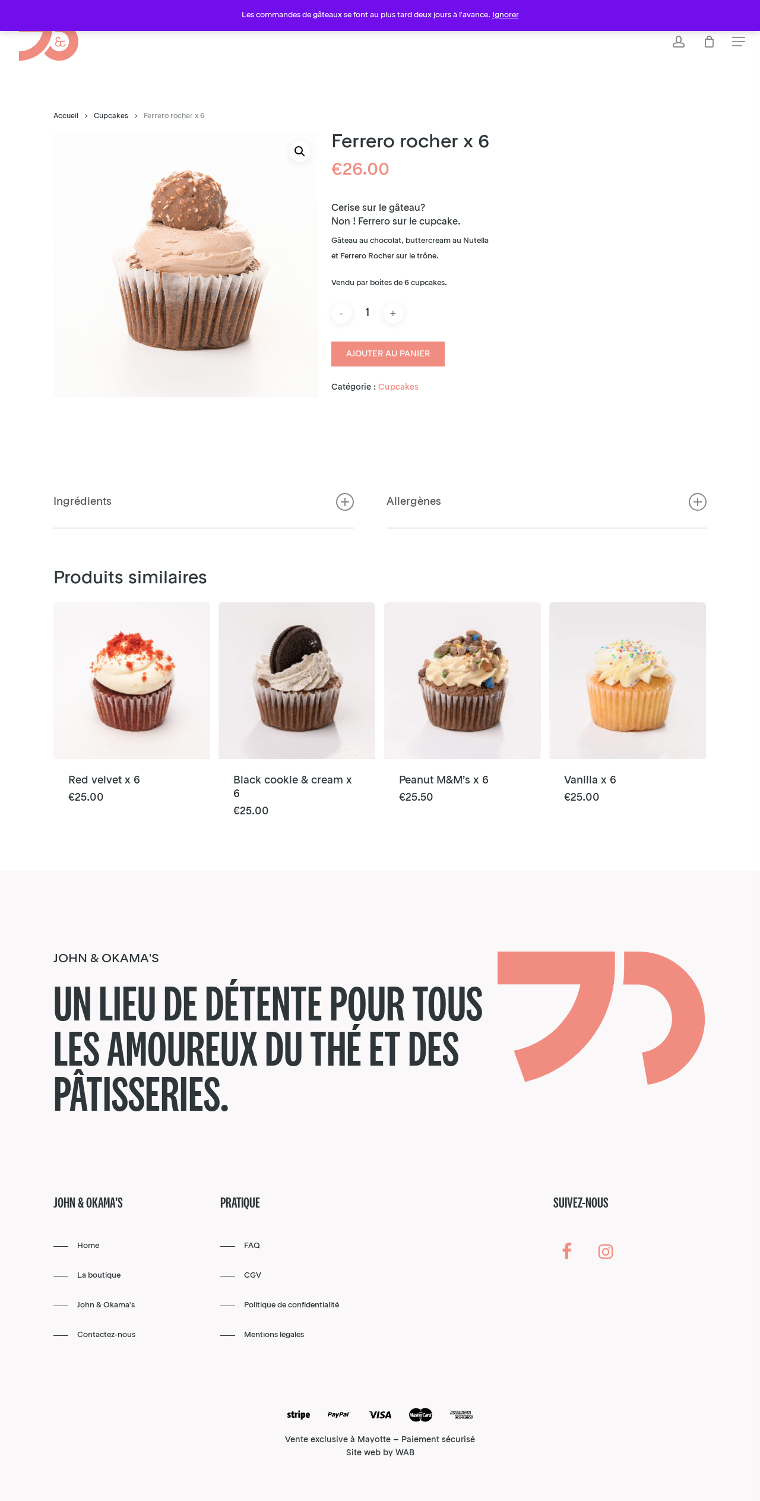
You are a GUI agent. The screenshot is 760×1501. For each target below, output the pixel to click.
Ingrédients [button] (203, 532)
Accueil (65, 116)
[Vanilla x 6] (627, 680)
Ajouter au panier (388, 354)
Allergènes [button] (547, 532)
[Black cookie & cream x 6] (296, 680)
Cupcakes (111, 116)
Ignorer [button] (505, 15)
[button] (738, 42)
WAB (404, 1453)
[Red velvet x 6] (131, 680)
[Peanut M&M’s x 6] (462, 680)
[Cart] (708, 41)
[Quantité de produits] (367, 313)
